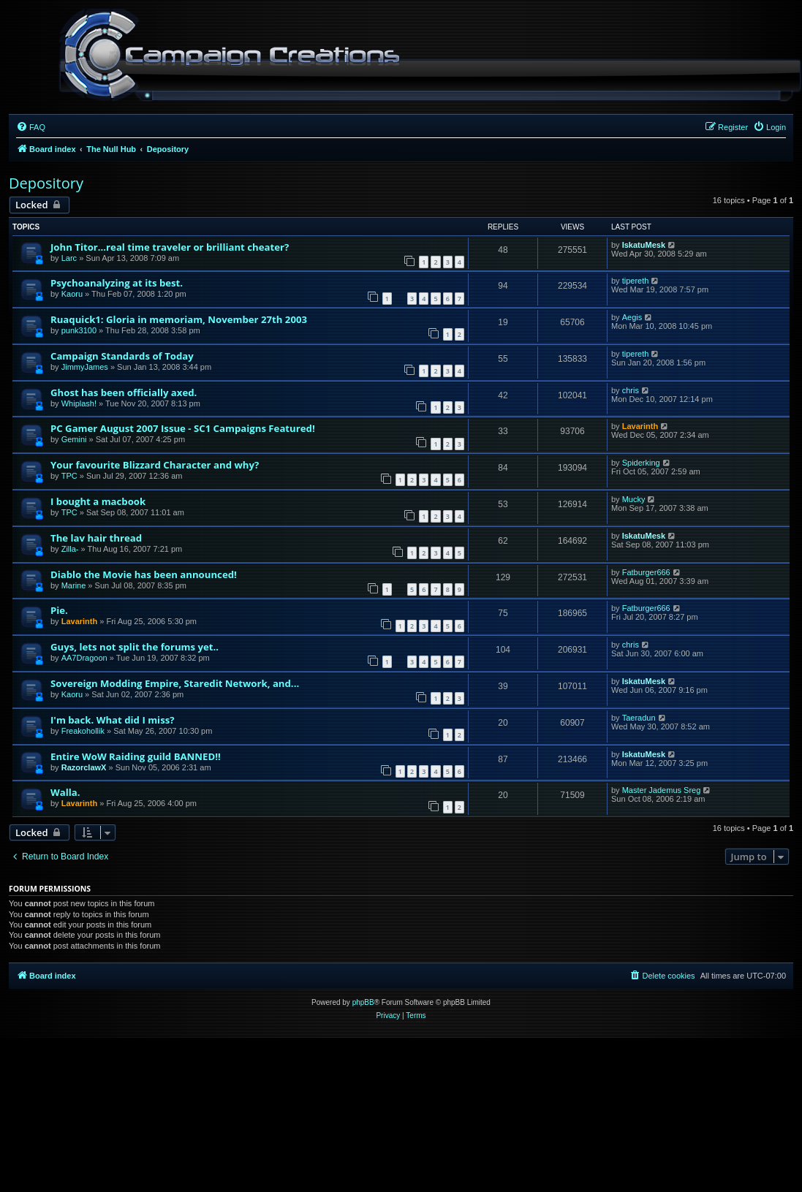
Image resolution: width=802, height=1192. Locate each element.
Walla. (65, 792)
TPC (69, 475)
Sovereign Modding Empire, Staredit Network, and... (174, 683)
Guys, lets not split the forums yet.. (134, 646)
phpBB (363, 1002)
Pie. (59, 610)
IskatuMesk (643, 244)
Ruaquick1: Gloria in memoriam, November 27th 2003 (178, 319)
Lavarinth (640, 426)
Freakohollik (83, 730)
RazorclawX (84, 767)
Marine (73, 585)
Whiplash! (79, 403)
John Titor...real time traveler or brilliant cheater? (169, 247)
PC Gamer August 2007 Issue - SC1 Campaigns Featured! (182, 428)
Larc (69, 258)
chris (630, 390)
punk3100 (79, 330)
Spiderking (641, 462)
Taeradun (639, 717)
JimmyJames (84, 366)
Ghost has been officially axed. (123, 392)
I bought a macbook (97, 501)
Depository (46, 183)
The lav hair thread (96, 537)
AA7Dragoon (84, 657)
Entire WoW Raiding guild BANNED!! (135, 756)
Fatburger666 (646, 572)
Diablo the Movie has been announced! (143, 574)
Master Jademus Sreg (661, 790)
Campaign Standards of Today (122, 355)
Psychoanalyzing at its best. (116, 282)
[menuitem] (30, 127)
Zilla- (70, 548)
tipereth (635, 280)
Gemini (74, 439)
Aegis (632, 317)
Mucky (634, 499)
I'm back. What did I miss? (112, 719)
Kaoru (72, 293)
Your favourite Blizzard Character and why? (154, 464)
